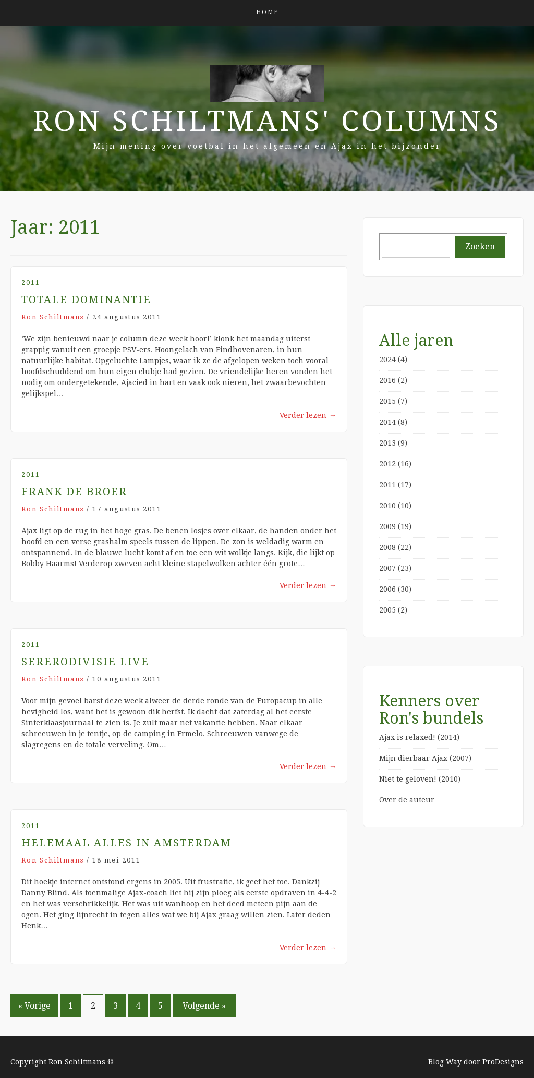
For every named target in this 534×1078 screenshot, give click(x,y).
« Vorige (34, 1006)
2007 (387, 568)
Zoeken (480, 246)
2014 (387, 422)
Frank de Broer (74, 491)
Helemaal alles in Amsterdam (126, 842)
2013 (387, 443)
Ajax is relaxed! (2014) (419, 737)
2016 (387, 380)
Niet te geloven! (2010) (419, 779)
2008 (387, 547)
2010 (387, 505)
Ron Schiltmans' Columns (267, 121)
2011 (30, 282)
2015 (387, 401)
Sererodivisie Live (85, 661)
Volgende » (204, 1006)
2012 (387, 464)
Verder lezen (308, 415)
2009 (387, 526)
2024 (387, 359)
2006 (387, 589)
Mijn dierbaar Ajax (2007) (425, 758)
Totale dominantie (86, 299)
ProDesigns (503, 1062)
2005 (387, 610)
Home (267, 12)
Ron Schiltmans (52, 317)
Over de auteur (406, 800)
